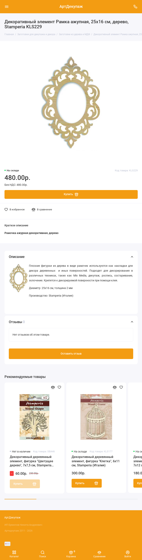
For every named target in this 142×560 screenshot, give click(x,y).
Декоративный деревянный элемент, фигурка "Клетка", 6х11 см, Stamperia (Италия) (96, 461)
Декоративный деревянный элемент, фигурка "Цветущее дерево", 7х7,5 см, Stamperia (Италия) (31, 461)
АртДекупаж (71, 6)
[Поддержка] (135, 6)
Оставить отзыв (71, 353)
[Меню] (6, 6)
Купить (86, 483)
